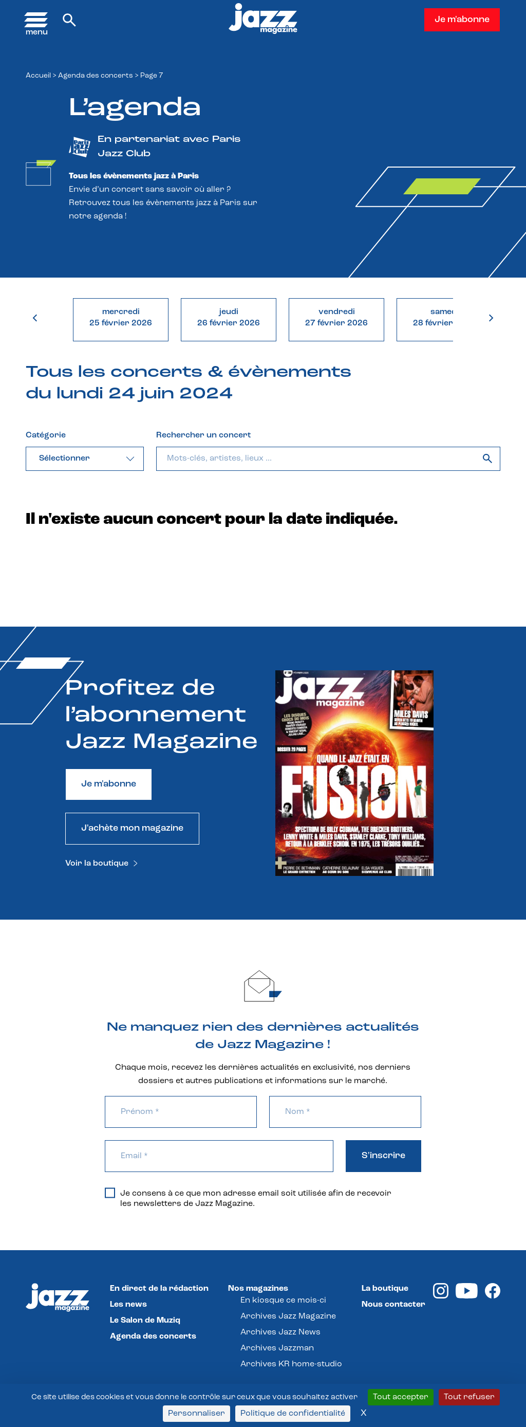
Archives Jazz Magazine (288, 1316)
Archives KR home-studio (291, 1364)
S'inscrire (383, 1156)
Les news (128, 1305)
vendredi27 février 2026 (336, 317)
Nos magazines (258, 1289)
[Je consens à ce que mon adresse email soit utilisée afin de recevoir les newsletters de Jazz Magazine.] (110, 1192)
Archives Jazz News (280, 1332)
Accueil (38, 76)
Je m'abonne (462, 20)
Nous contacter (393, 1305)
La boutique (385, 1289)
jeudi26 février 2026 (228, 317)
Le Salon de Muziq (145, 1320)
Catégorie (46, 435)
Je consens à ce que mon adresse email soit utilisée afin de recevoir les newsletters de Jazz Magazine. (248, 1198)
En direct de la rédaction (159, 1289)
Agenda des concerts (95, 76)
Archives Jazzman (277, 1348)
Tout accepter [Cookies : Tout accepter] (400, 1397)
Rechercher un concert (203, 435)
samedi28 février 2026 (444, 317)
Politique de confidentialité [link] (292, 1414)
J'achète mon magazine (132, 828)
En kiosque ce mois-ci (283, 1300)
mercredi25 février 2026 (120, 317)
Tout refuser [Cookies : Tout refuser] (469, 1397)
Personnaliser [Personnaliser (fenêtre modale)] (196, 1414)
